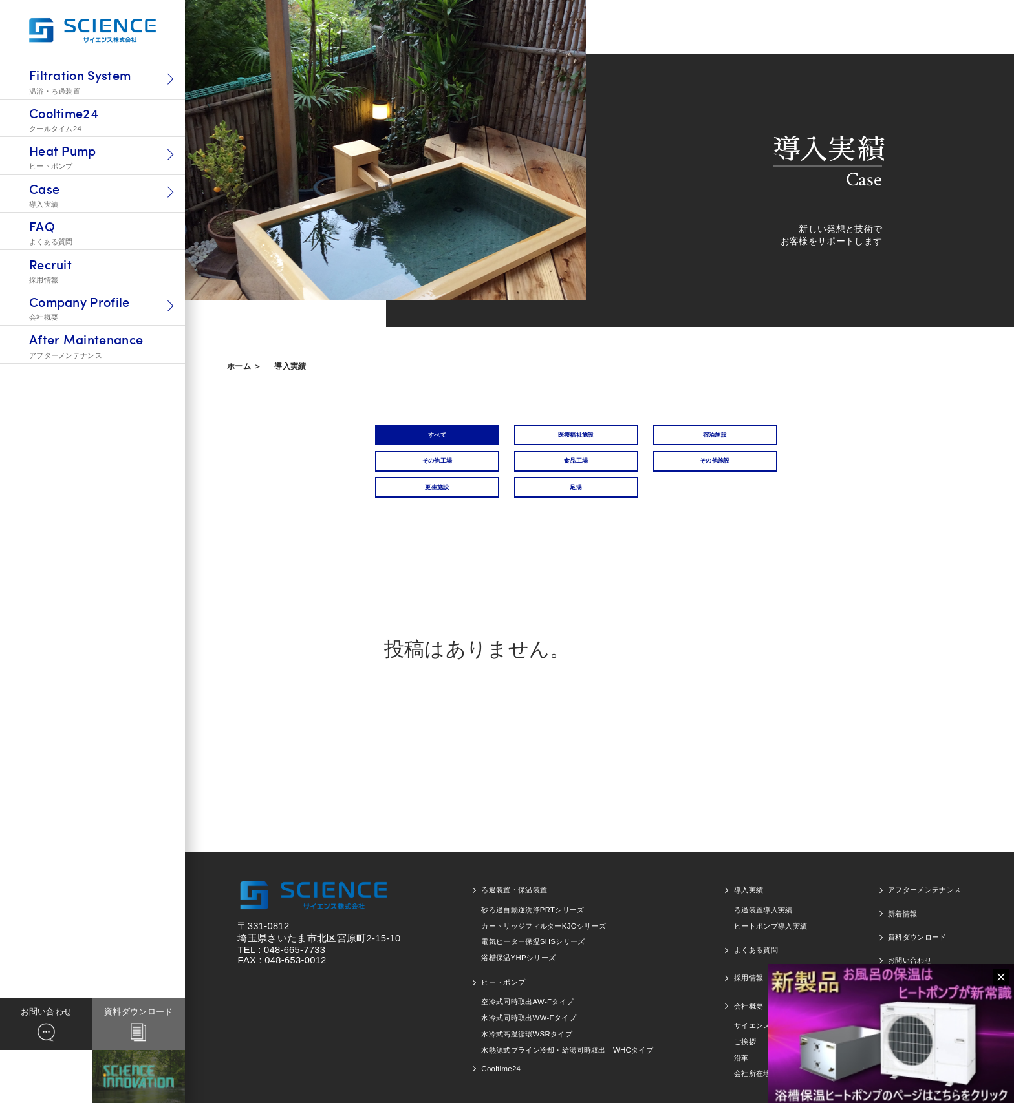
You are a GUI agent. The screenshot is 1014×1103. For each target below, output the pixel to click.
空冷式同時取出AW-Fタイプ (527, 995)
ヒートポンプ (503, 975)
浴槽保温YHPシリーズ (518, 951)
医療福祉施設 (532, 438)
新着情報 (902, 906)
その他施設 (532, 474)
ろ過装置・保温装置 (514, 883)
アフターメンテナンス (924, 883)
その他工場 (755, 438)
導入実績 (290, 366)
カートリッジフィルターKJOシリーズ (543, 919)
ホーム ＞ (244, 366)
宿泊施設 (644, 438)
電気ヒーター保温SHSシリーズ (533, 935)
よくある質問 (756, 943)
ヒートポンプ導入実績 (770, 919)
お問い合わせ (910, 954)
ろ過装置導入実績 (763, 903)
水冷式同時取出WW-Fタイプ (528, 1011)
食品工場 (421, 474)
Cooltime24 (501, 1062)
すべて (420, 438)
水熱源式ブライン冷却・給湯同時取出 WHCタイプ (567, 1043)
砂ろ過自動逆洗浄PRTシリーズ (532, 903)
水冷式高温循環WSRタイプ (526, 1027)
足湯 (755, 474)
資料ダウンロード (917, 930)
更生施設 (644, 474)
